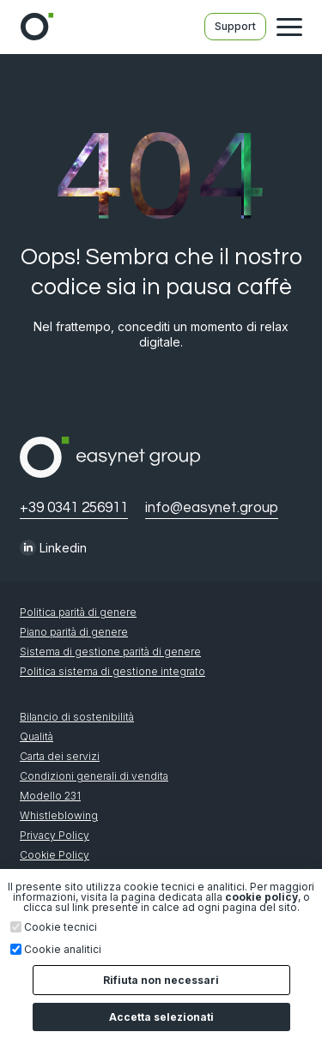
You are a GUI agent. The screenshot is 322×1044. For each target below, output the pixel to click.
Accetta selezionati (161, 1017)
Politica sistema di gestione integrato (112, 672)
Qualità (36, 737)
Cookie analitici (62, 949)
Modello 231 (50, 796)
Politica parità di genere (78, 612)
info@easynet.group (211, 508)
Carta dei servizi (60, 756)
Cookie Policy (54, 855)
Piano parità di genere (74, 632)
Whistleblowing (59, 816)
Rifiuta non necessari (161, 980)
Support (235, 26)
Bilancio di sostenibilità (77, 717)
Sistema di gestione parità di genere (110, 652)
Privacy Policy (54, 835)
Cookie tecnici (60, 927)
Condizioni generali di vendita (94, 776)
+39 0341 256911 (74, 508)
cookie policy (261, 896)
